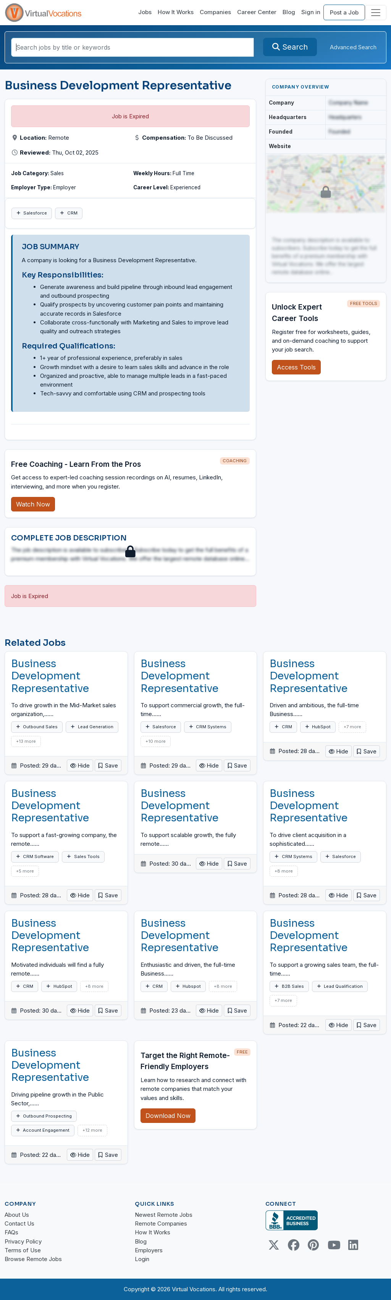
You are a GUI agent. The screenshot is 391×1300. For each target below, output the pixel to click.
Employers (149, 1250)
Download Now (168, 1115)
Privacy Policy (23, 1241)
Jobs (145, 12)
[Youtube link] (333, 1245)
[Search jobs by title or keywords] (132, 47)
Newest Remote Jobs (163, 1214)
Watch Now (33, 504)
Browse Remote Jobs (33, 1259)
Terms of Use (23, 1250)
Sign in (310, 12)
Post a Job (344, 12)
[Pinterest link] (313, 1245)
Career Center (256, 12)
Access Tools (296, 367)
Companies (215, 12)
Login (142, 1259)
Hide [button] (80, 765)
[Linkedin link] (353, 1245)
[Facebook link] (293, 1245)
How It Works (176, 12)
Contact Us (19, 1223)
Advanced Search (353, 47)
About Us (17, 1214)
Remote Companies (161, 1223)
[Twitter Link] (273, 1245)
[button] (108, 765)
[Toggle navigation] (375, 12)
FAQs (11, 1232)
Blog (289, 12)
